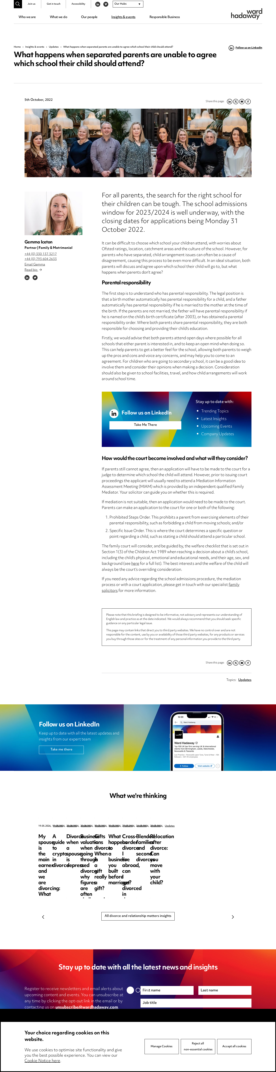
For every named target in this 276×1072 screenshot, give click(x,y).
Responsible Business (165, 17)
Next (233, 917)
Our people (89, 17)
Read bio (33, 270)
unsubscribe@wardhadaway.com (86, 1007)
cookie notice (100, 1013)
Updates (54, 47)
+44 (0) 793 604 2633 (41, 259)
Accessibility (78, 4)
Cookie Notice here (42, 1061)
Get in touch (53, 4)
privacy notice (65, 1013)
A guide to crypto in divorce (130, 840)
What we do (58, 17)
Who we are (27, 17)
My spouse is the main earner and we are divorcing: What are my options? (64, 845)
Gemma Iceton (38, 242)
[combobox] (128, 4)
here (135, 564)
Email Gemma (35, 264)
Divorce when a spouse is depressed (207, 840)
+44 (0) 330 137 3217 (41, 254)
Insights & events (123, 17)
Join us (31, 4)
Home (17, 47)
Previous (43, 917)
